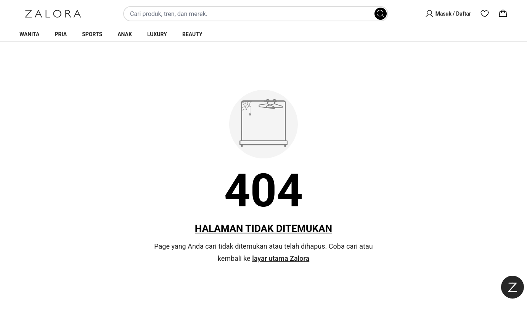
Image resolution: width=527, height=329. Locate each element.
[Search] (380, 14)
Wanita (29, 34)
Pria (61, 34)
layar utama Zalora (280, 258)
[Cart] (503, 13)
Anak (124, 34)
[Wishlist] (484, 13)
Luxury (157, 34)
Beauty (192, 34)
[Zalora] (53, 14)
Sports (92, 34)
